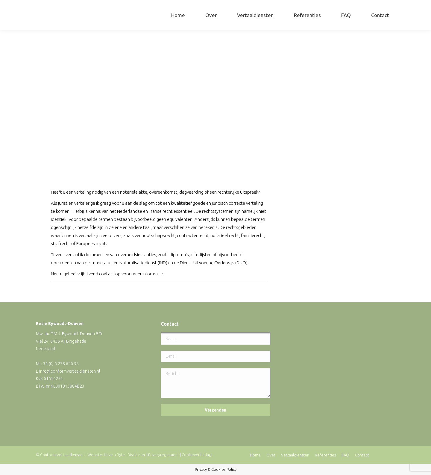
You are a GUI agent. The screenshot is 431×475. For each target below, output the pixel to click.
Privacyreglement (163, 455)
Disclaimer (136, 455)
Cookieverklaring (196, 455)
